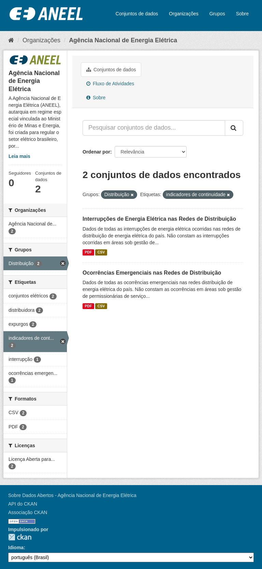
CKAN (19, 537)
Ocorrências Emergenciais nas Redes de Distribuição (152, 273)
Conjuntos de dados (137, 13)
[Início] (11, 40)
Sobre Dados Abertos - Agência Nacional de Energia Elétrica (72, 495)
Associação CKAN (27, 512)
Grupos (217, 13)
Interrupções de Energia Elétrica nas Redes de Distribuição (159, 219)
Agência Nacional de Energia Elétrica (123, 40)
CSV (101, 252)
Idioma (16, 547)
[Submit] (234, 128)
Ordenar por (96, 152)
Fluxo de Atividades (110, 83)
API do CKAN (22, 504)
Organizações (183, 13)
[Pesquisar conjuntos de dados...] (154, 128)
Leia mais (19, 156)
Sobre (242, 13)
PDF (88, 252)
